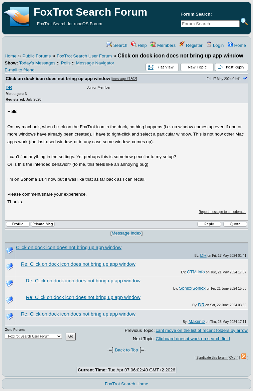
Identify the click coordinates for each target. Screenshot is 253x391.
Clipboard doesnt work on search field (193, 338)
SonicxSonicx (192, 288)
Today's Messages (37, 62)
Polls (66, 62)
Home (237, 45)
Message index (126, 233)
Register (190, 45)
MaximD (196, 321)
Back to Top (126, 349)
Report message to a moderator (222, 212)
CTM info (196, 271)
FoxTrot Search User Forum (84, 55)
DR (9, 87)
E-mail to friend (20, 69)
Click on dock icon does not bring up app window (58, 78)
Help (139, 45)
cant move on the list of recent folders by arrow (202, 330)
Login (215, 45)
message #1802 (124, 79)
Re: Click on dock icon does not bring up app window (78, 264)
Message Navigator (95, 62)
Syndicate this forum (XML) (216, 357)
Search (117, 45)
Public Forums (36, 55)
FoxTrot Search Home (126, 383)
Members (162, 45)
